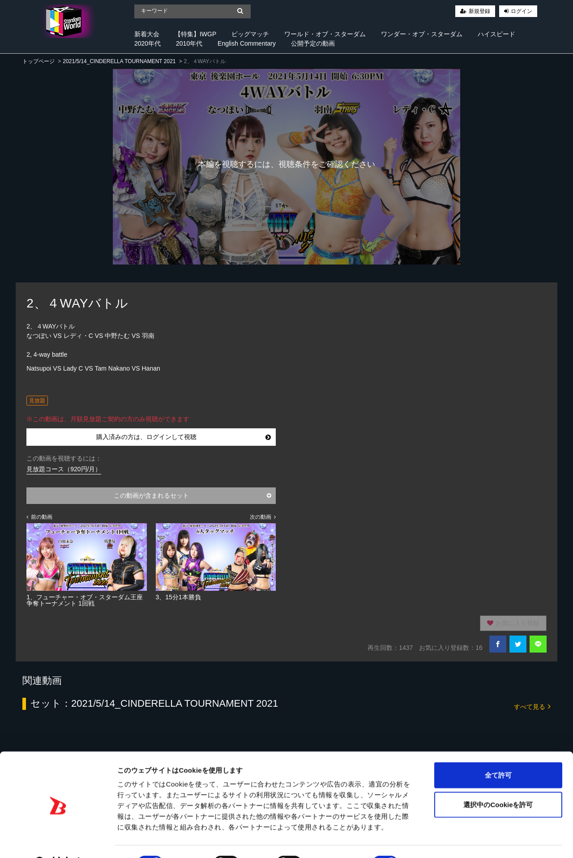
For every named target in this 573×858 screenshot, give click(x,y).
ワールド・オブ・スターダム (325, 34)
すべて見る (532, 706)
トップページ (38, 61)
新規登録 (479, 11)
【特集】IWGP (195, 34)
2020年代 (147, 43)
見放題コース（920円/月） (63, 469)
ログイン (521, 11)
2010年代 (189, 43)
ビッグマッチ (250, 34)
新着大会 (146, 34)
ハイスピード (496, 34)
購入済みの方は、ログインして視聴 (183, 436)
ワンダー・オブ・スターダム (421, 34)
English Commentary (247, 43)
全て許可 (498, 752)
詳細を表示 (432, 840)
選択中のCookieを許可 (498, 781)
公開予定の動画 (313, 43)
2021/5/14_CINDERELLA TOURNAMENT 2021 (119, 61)
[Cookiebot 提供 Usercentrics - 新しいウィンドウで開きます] (58, 840)
